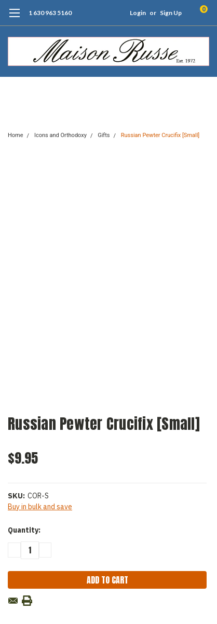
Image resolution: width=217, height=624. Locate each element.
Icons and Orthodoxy (60, 135)
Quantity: (24, 530)
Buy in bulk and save (40, 506)
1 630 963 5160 (50, 13)
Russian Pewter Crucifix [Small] (160, 135)
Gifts (104, 135)
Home (15, 135)
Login (138, 13)
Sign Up (171, 13)
